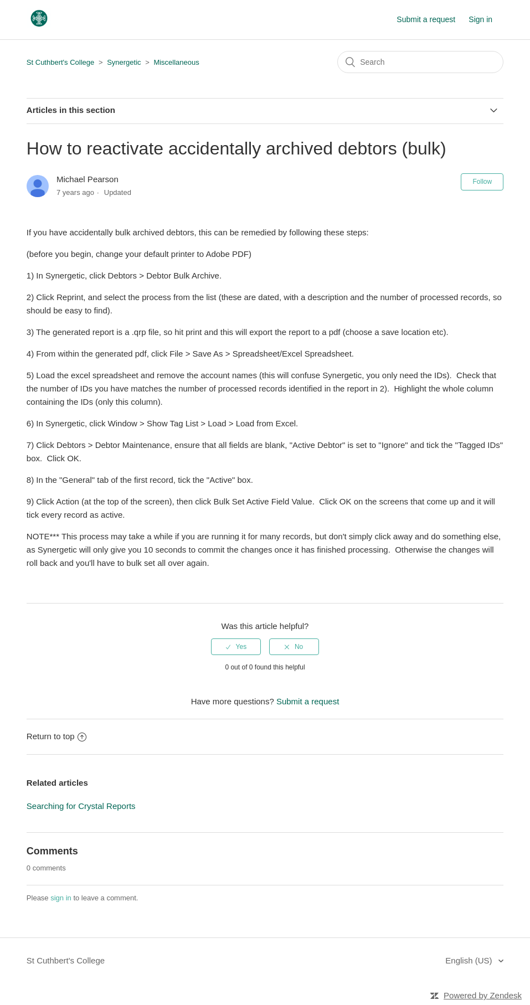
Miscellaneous (176, 62)
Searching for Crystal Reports (81, 806)
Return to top (56, 736)
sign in (60, 898)
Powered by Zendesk (483, 995)
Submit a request (426, 19)
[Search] (420, 62)
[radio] (236, 646)
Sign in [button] (480, 19)
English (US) (469, 960)
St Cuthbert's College (60, 62)
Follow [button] (482, 181)
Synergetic (124, 62)
